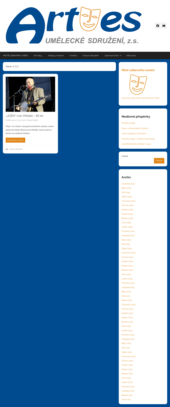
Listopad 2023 (128, 287)
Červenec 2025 (128, 201)
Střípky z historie (56, 55)
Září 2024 (126, 244)
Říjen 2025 (126, 188)
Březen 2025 (127, 218)
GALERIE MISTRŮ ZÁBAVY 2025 (136, 144)
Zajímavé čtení (113, 55)
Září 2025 (126, 192)
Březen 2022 (127, 373)
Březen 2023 (127, 322)
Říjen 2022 (126, 343)
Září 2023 (126, 296)
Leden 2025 (127, 227)
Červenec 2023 (128, 304)
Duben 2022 (127, 369)
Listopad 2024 (128, 235)
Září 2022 (126, 348)
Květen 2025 (127, 209)
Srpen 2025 (127, 196)
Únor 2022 (126, 378)
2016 (157, 98)
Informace (131, 55)
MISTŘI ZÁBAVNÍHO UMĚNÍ (15, 55)
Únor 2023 (126, 326)
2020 (138, 98)
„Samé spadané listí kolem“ (134, 133)
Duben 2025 (127, 214)
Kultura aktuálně (91, 55)
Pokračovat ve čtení (15, 140)
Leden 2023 (127, 330)
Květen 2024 (127, 261)
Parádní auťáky (128, 123)
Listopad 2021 (128, 391)
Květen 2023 (127, 313)
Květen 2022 (127, 365)
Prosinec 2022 (128, 335)
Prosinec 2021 (128, 386)
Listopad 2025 (128, 184)
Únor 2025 (126, 222)
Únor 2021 (126, 399)
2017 (152, 98)
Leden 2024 (127, 279)
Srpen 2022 (127, 352)
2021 (133, 98)
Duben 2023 (127, 317)
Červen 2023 (127, 309)
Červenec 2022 (128, 356)
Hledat (125, 156)
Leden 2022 (127, 382)
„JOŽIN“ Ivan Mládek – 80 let (24, 115)
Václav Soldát (32, 120)
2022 (128, 98)
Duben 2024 (127, 266)
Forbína (73, 55)
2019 (143, 98)
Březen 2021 (127, 395)
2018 (148, 98)
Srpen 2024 (127, 248)
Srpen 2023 (127, 300)
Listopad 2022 (128, 339)
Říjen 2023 (126, 291)
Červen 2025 (127, 205)
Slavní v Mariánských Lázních (135, 128)
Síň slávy (38, 55)
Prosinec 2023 (128, 283)
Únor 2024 (126, 274)
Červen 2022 (127, 361)
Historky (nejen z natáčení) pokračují (138, 139)
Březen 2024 (127, 270)
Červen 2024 (127, 257)
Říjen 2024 (126, 240)
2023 (124, 98)
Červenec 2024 (128, 253)
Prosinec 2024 (128, 231)
